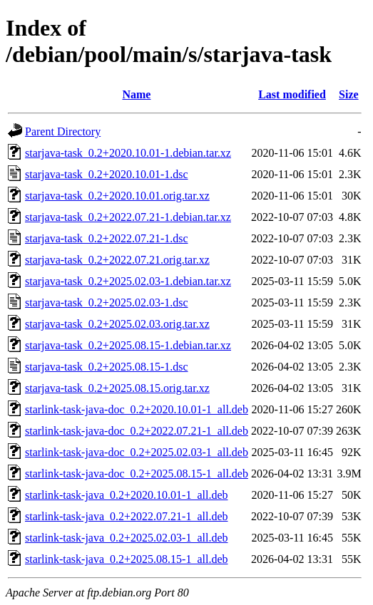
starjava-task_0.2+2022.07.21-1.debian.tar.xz (128, 217)
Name (136, 94)
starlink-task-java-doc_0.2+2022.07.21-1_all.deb (136, 431)
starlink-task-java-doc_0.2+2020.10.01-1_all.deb (136, 409)
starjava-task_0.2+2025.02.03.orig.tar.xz (117, 324)
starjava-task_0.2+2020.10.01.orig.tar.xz (117, 196)
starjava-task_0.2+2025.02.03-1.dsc (106, 302)
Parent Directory (63, 131)
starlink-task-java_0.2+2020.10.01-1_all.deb (126, 495)
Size (349, 94)
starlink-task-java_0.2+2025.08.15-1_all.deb (126, 559)
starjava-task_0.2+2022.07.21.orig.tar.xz (117, 260)
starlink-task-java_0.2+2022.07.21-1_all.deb (126, 516)
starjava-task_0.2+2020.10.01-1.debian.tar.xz (128, 153)
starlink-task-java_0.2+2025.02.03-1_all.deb (126, 538)
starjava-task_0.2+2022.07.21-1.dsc (106, 238)
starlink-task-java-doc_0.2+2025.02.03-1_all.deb (136, 452)
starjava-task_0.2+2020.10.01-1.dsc (106, 174)
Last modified (292, 94)
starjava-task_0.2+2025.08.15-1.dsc (106, 367)
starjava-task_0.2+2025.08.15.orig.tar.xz (117, 388)
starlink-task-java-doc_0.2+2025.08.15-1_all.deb (136, 473)
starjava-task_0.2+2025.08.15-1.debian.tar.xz (128, 345)
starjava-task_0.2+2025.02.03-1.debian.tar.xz (128, 281)
